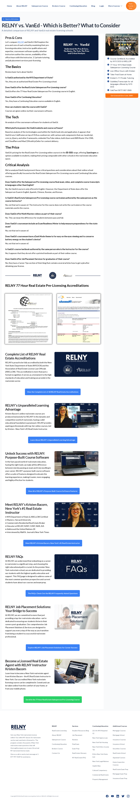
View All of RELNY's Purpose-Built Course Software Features (52, 491)
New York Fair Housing (100, 742)
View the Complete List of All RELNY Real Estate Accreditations (52, 392)
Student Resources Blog (80, 731)
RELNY (21, 42)
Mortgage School (118, 735)
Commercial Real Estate (100, 775)
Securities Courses (119, 749)
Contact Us (56, 753)
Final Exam (75, 744)
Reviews (75, 740)
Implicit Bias (96, 766)
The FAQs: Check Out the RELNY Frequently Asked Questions (53, 593)
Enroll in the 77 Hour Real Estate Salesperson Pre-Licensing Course (53, 700)
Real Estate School (119, 753)
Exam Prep (75, 749)
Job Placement (77, 735)
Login (101, 6)
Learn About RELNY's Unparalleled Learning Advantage (52, 440)
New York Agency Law (100, 738)
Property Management (100, 779)
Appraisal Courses (119, 758)
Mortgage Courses (119, 731)
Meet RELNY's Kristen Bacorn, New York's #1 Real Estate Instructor (52, 543)
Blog (93, 6)
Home (9, 6)
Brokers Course (58, 6)
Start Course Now (131, 6)
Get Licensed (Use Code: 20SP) (122, 95)
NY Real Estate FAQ (79, 758)
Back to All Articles (10, 19)
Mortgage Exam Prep (120, 774)
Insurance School (119, 744)
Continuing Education (78, 6)
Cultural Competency (99, 770)
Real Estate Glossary (79, 753)
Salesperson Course (40, 6)
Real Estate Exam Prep (120, 769)
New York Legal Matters (100, 761)
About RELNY (21, 6)
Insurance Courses (119, 740)
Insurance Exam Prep (120, 778)
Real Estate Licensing (59, 731)
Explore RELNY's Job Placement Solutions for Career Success (52, 647)
